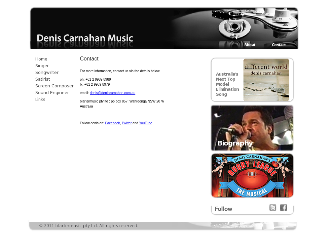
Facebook (112, 123)
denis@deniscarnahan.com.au (112, 93)
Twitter (127, 123)
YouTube (145, 123)
